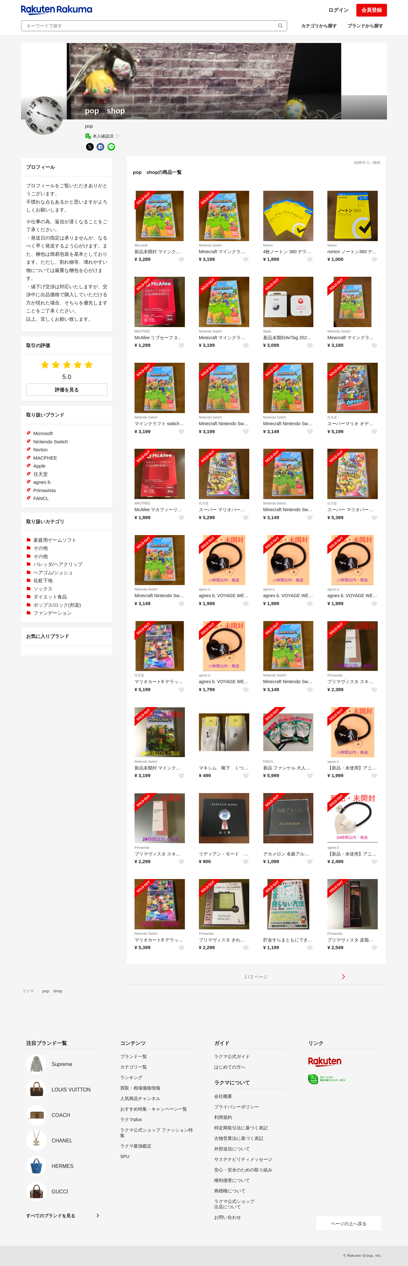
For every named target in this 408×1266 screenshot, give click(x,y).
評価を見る (67, 389)
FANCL (268, 761)
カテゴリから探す (319, 25)
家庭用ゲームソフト (54, 540)
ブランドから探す (365, 25)
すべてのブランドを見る (50, 1215)
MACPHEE (142, 331)
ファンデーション (52, 613)
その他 (40, 548)
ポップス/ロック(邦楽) (57, 605)
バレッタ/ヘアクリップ (58, 564)
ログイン (338, 10)
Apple (267, 331)
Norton (268, 245)
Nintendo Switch (210, 245)
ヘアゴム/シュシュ (53, 572)
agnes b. (205, 589)
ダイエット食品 (50, 596)
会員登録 (371, 10)
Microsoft (141, 245)
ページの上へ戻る (349, 1223)
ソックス (43, 588)
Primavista (334, 675)
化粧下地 (43, 580)
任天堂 (332, 417)
